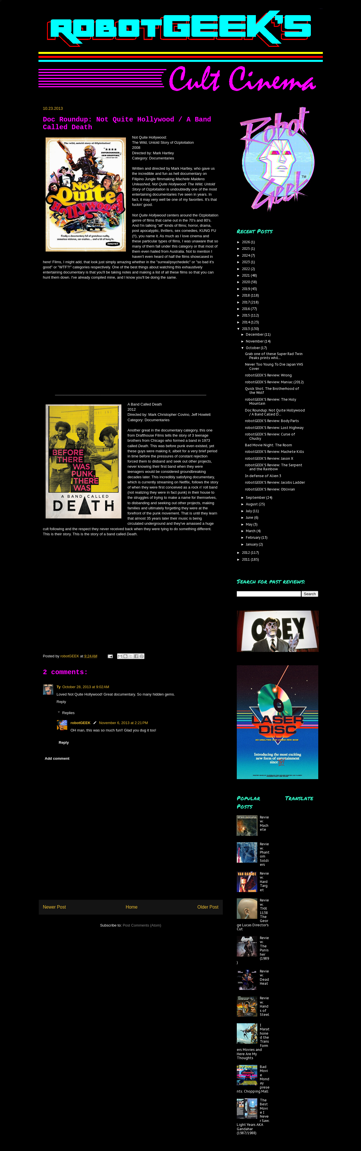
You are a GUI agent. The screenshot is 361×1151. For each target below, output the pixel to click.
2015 (246, 315)
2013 (246, 329)
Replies (68, 713)
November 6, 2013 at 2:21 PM (123, 723)
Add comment (57, 758)
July (249, 511)
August (252, 504)
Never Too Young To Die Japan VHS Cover (274, 366)
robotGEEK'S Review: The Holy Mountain (270, 401)
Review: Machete (264, 823)
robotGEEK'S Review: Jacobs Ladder (275, 482)
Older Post (208, 907)
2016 (246, 309)
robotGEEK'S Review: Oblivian (270, 489)
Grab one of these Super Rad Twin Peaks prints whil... (274, 356)
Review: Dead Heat (264, 977)
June (250, 517)
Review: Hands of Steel (264, 1006)
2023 (246, 262)
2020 (246, 282)
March (251, 531)
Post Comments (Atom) (142, 925)
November (255, 341)
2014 (246, 322)
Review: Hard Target (264, 881)
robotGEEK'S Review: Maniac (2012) (274, 382)
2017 (246, 302)
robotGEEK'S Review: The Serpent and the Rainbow (273, 467)
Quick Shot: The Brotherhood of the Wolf (272, 390)
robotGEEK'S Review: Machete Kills (274, 451)
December (255, 334)
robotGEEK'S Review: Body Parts (272, 421)
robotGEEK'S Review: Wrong (268, 375)
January (252, 544)
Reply (61, 702)
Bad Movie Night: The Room (268, 445)
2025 (246, 248)
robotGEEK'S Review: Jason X (269, 458)
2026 (246, 242)
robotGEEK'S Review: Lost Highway (274, 427)
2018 (246, 295)
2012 (246, 552)
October (253, 348)
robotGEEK (81, 723)
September (256, 497)
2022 (246, 269)
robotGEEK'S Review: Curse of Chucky (270, 436)
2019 (246, 289)
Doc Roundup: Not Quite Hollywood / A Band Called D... (275, 412)
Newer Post (54, 907)
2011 (246, 559)
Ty (59, 687)
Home (132, 907)
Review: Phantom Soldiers (265, 854)
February (253, 537)
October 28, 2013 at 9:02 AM (85, 687)
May (249, 524)
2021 (246, 275)
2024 (246, 255)
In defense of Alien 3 (263, 476)
